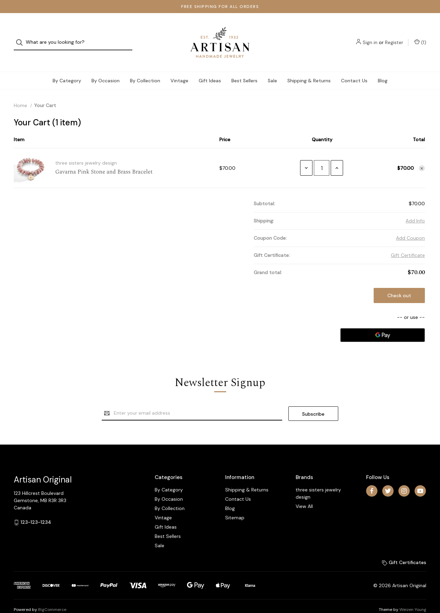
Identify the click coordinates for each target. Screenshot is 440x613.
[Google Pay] (382, 321)
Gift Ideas (210, 67)
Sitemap (234, 503)
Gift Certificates (404, 548)
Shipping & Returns (309, 67)
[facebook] (372, 477)
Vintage (179, 67)
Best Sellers (244, 67)
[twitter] (388, 477)
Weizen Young (412, 595)
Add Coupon (410, 224)
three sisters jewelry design (318, 479)
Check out (399, 282)
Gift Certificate (408, 241)
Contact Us (354, 67)
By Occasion (105, 67)
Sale (272, 67)
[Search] (21, 35)
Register (394, 35)
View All (304, 492)
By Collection (145, 67)
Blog (382, 67)
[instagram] (404, 477)
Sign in (370, 35)
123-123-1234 (36, 508)
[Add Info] (415, 207)
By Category (67, 67)
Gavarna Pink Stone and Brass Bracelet (104, 158)
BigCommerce (52, 595)
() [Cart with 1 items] (420, 35)
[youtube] (420, 477)
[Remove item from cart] (422, 155)
